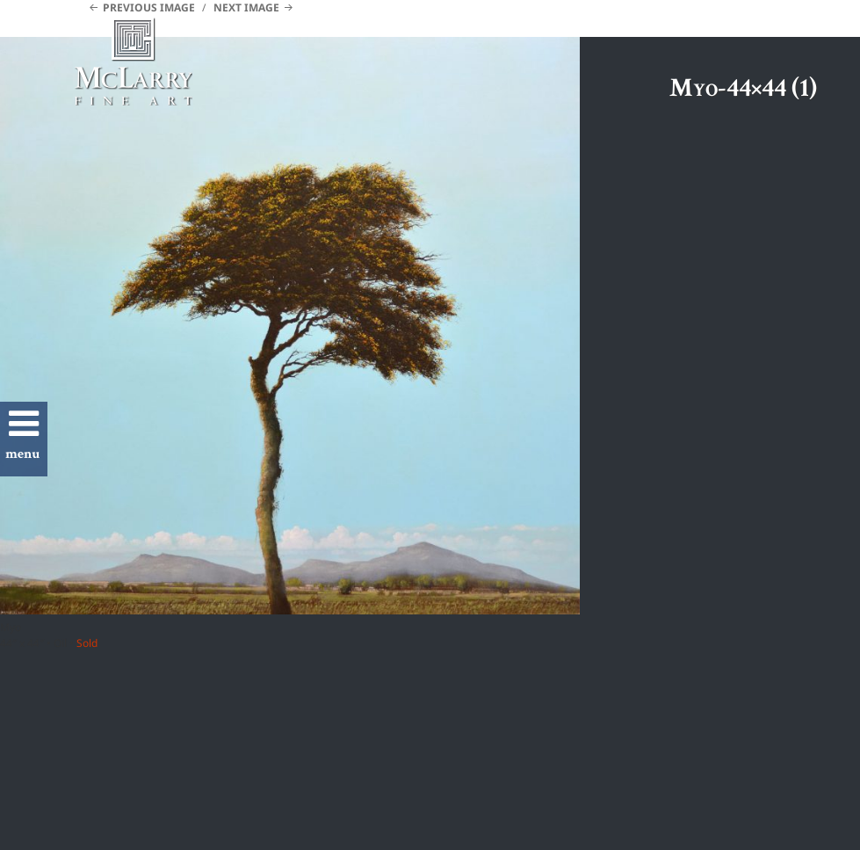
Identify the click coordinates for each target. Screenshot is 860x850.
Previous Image (149, 7)
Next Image (246, 7)
